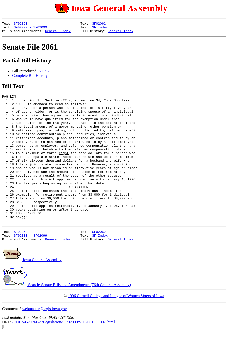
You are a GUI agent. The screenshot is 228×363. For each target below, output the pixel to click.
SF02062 (99, 24)
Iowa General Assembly (32, 290)
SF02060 (21, 24)
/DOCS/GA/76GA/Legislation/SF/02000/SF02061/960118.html (63, 352)
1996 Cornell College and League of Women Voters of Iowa (116, 326)
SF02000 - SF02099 (30, 28)
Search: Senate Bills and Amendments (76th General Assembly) (66, 315)
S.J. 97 (44, 73)
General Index (58, 33)
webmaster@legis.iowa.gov (44, 339)
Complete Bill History (30, 78)
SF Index (100, 28)
